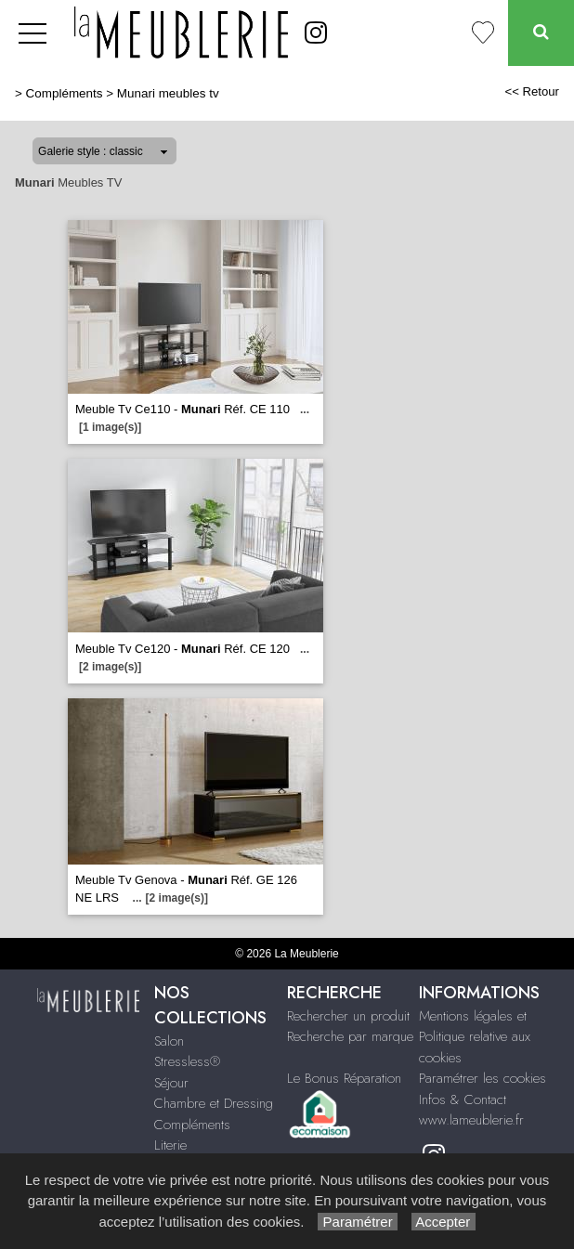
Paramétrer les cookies (482, 1078)
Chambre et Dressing (213, 1103)
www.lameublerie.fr (471, 1120)
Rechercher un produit (348, 1016)
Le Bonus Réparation (344, 1078)
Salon (169, 1041)
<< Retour (531, 91)
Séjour (171, 1083)
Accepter (443, 1221)
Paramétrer (357, 1221)
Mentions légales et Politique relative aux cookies (474, 1037)
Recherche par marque (350, 1036)
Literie (170, 1145)
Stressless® (187, 1061)
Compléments (64, 93)
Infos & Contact (462, 1099)
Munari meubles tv (168, 93)
